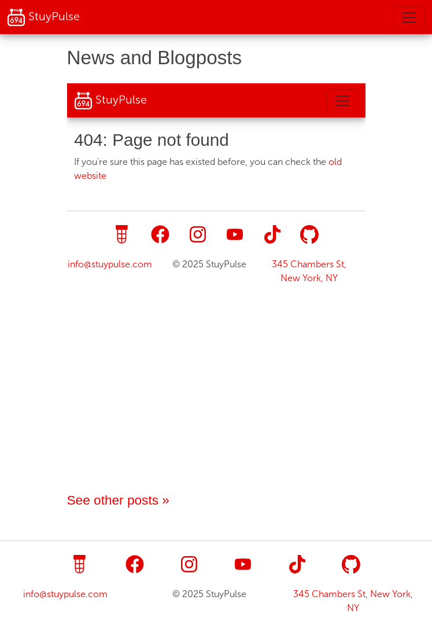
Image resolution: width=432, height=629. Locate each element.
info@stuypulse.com (65, 593)
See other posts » (118, 500)
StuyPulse (43, 17)
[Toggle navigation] (409, 17)
